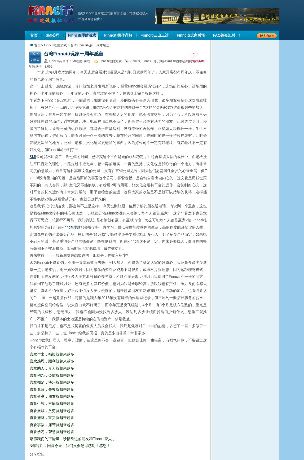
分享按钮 (37, 454)
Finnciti (135, 61)
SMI (33, 157)
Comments (197, 57)
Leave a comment (173, 61)
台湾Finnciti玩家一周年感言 (74, 53)
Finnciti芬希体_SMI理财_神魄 (70, 61)
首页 (37, 45)
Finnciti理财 (70, 227)
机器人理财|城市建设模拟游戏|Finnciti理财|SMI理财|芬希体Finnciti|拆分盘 (51, 14)
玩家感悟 (35, 66)
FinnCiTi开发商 (152, 61)
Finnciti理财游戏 (55, 45)
